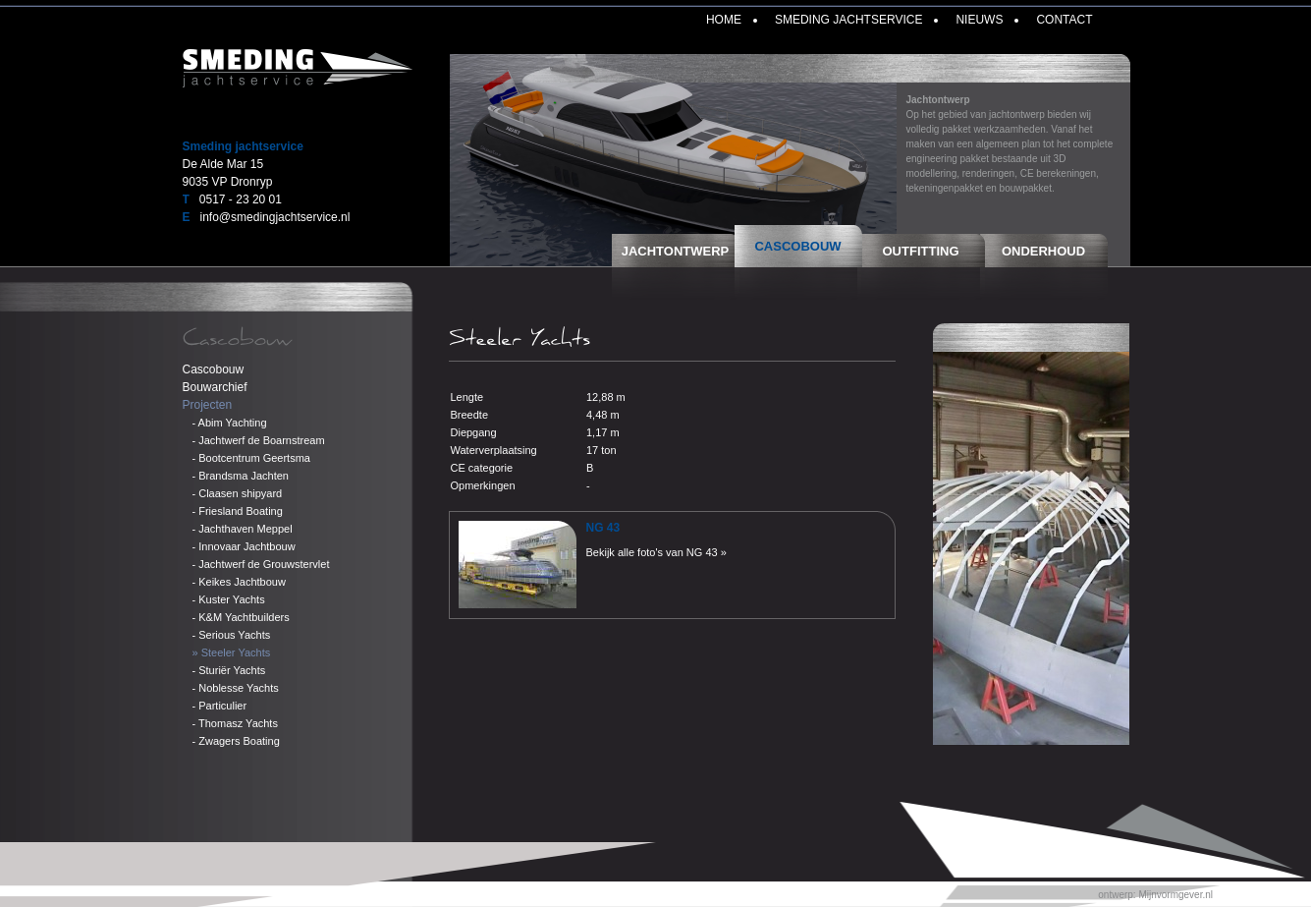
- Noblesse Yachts (235, 688)
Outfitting (921, 251)
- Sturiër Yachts (229, 670)
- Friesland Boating (237, 511)
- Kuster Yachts (228, 599)
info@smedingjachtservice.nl (275, 217)
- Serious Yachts (231, 635)
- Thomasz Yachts (235, 723)
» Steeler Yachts (231, 652)
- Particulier (219, 705)
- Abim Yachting (229, 422)
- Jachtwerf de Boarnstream (258, 440)
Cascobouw (797, 246)
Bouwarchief (215, 387)
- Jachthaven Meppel (242, 529)
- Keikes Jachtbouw (239, 582)
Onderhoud (1043, 251)
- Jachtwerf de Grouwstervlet (261, 564)
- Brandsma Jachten (240, 476)
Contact (1064, 20)
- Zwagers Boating (236, 741)
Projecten (208, 405)
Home (723, 20)
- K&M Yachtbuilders (241, 617)
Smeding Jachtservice (848, 20)
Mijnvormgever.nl (1175, 894)
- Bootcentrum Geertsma (251, 458)
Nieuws (979, 20)
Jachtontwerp (676, 251)
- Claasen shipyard (237, 493)
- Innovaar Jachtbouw (244, 546)
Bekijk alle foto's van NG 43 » (656, 552)
